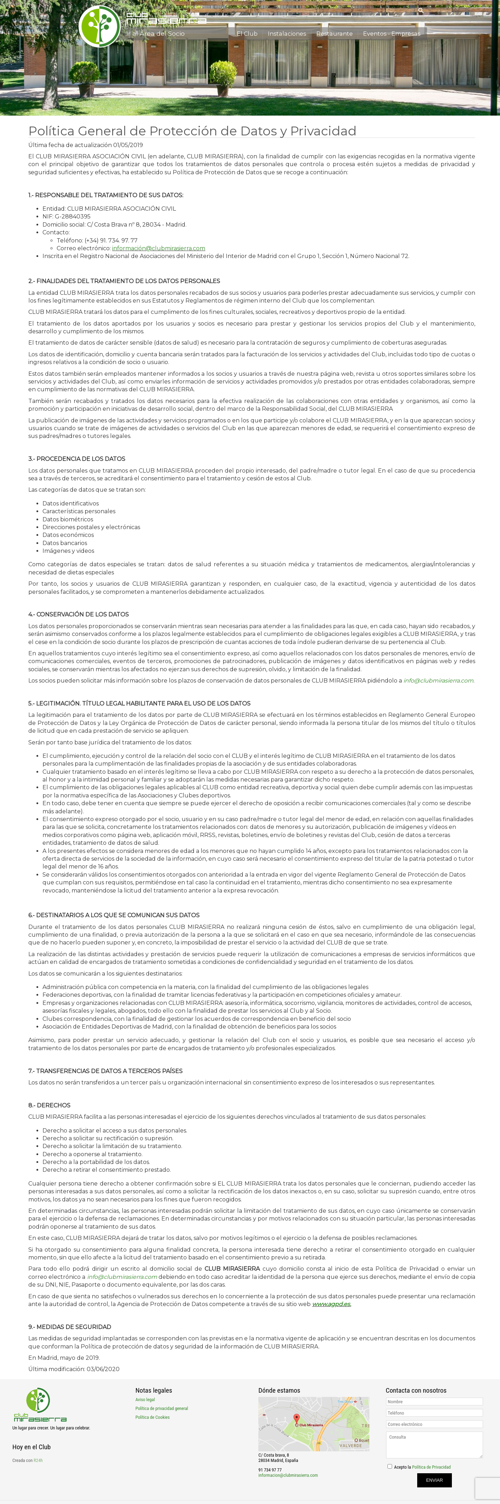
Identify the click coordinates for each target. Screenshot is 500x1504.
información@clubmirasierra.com (158, 248)
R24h (38, 1460)
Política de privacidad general (162, 1408)
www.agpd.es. (331, 1304)
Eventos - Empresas (392, 33)
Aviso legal (145, 1399)
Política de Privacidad (431, 1467)
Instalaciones (290, 33)
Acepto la (422, 1467)
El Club (251, 33)
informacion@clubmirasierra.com (288, 1475)
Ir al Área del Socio (155, 33)
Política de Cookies (153, 1417)
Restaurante (337, 33)
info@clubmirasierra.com (438, 680)
